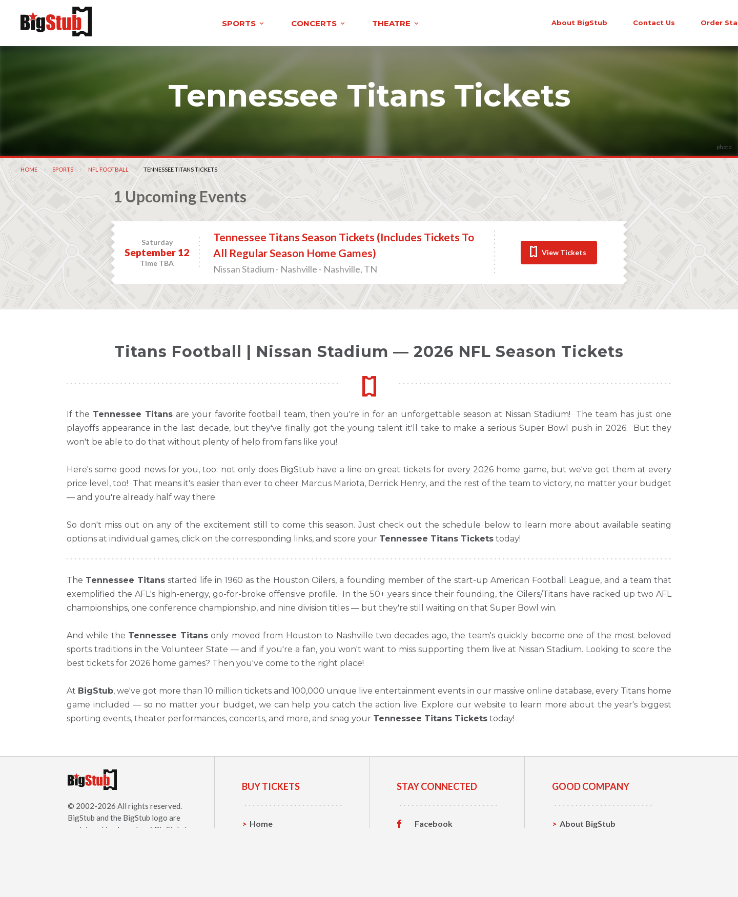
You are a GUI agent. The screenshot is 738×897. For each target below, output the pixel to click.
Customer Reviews (450, 870)
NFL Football (108, 167)
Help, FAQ (579, 854)
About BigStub (473, 21)
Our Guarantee (589, 869)
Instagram (434, 854)
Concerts (267, 854)
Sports (62, 167)
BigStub (81, 816)
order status (618, 21)
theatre (299, 22)
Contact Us (581, 838)
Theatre (265, 869)
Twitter (429, 838)
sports (147, 22)
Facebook (434, 822)
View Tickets (564, 250)
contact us (547, 21)
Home (28, 167)
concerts (222, 22)
